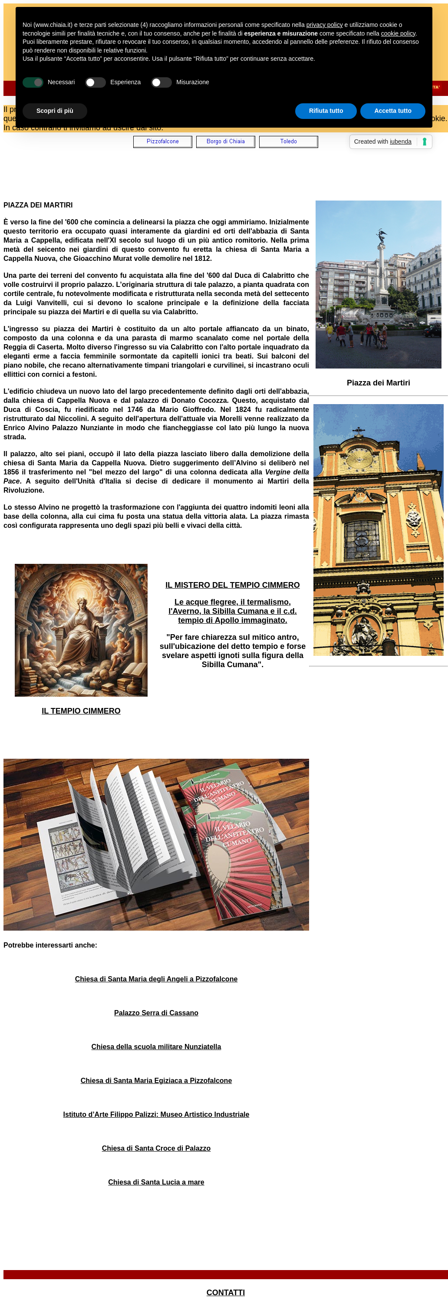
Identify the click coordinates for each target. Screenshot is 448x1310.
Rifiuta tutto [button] (326, 110)
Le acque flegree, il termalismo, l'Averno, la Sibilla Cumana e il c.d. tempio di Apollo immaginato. (232, 611)
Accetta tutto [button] (393, 110)
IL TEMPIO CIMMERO (81, 711)
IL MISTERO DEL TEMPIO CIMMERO (232, 585)
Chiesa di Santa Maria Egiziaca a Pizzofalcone (156, 1080)
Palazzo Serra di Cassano (156, 1013)
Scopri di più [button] (54, 110)
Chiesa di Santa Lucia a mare (156, 1182)
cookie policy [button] (398, 33)
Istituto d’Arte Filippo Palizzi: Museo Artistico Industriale (156, 1114)
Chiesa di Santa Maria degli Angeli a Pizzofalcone (156, 979)
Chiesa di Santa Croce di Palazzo (156, 1148)
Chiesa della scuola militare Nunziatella (156, 1046)
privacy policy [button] (324, 24)
